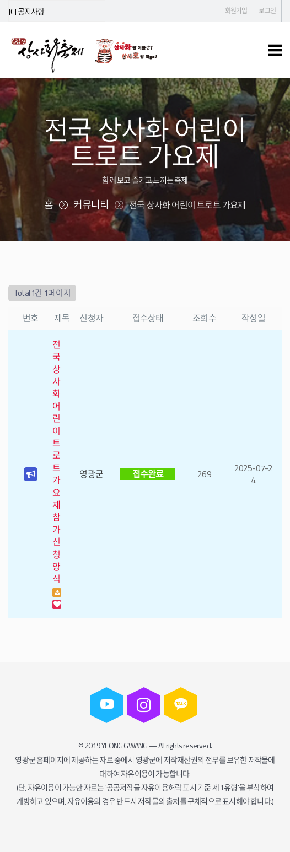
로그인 (267, 11)
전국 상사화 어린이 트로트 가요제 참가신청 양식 (56, 461)
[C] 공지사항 (27, 11)
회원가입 (236, 11)
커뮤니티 (91, 204)
